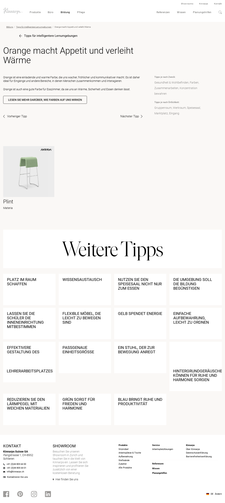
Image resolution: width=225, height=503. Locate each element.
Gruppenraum (163, 107)
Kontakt (218, 4)
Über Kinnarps (193, 449)
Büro (50, 12)
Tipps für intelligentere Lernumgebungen (34, 27)
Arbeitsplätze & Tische (130, 453)
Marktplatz (161, 113)
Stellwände (124, 460)
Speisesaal (193, 107)
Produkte (35, 12)
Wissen (181, 12)
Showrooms (187, 4)
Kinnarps (203, 4)
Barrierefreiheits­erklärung (199, 456)
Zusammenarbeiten (166, 88)
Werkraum (179, 107)
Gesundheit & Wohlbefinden (171, 82)
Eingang (174, 113)
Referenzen (163, 12)
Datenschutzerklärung (197, 453)
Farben (194, 82)
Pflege (81, 12)
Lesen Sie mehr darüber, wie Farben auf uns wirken (45, 99)
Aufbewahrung (126, 456)
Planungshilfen (202, 12)
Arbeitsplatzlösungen (162, 449)
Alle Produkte (125, 467)
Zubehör (123, 464)
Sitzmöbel (124, 449)
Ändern (218, 494)
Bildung (65, 12)
